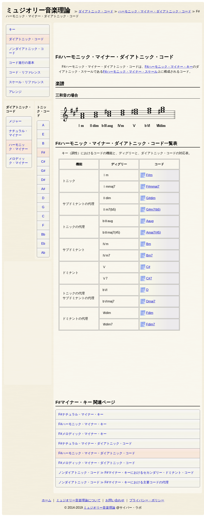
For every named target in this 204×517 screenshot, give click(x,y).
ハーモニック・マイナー (18, 147)
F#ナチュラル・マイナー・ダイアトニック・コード (95, 443)
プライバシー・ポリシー (146, 500)
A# (43, 189)
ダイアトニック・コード (95, 11)
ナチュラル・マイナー (18, 133)
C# (148, 267)
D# (43, 180)
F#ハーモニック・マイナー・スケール (130, 71)
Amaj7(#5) (153, 232)
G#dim (150, 198)
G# (43, 170)
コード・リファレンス (25, 72)
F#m (149, 175)
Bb (43, 234)
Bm (148, 244)
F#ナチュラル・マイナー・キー (80, 414)
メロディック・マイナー (18, 160)
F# (43, 152)
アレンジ (15, 91)
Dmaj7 (150, 301)
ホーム (46, 500)
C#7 (149, 278)
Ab (43, 252)
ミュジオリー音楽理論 (99, 507)
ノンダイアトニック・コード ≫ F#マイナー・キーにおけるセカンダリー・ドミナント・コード (126, 472)
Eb (43, 243)
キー (12, 29)
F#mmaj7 (152, 186)
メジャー (15, 121)
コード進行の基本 (21, 62)
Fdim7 (150, 324)
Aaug (149, 221)
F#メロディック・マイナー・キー (82, 433)
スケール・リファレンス (26, 82)
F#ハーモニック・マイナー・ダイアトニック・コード (96, 453)
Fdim (149, 313)
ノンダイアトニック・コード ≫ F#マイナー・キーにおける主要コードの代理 (113, 482)
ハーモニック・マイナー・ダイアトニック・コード (154, 11)
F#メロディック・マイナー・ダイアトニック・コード (96, 463)
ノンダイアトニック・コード (26, 51)
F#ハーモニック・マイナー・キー (169, 66)
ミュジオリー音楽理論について (78, 500)
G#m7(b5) (153, 209)
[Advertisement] (127, 37)
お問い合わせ (114, 500)
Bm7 (149, 255)
